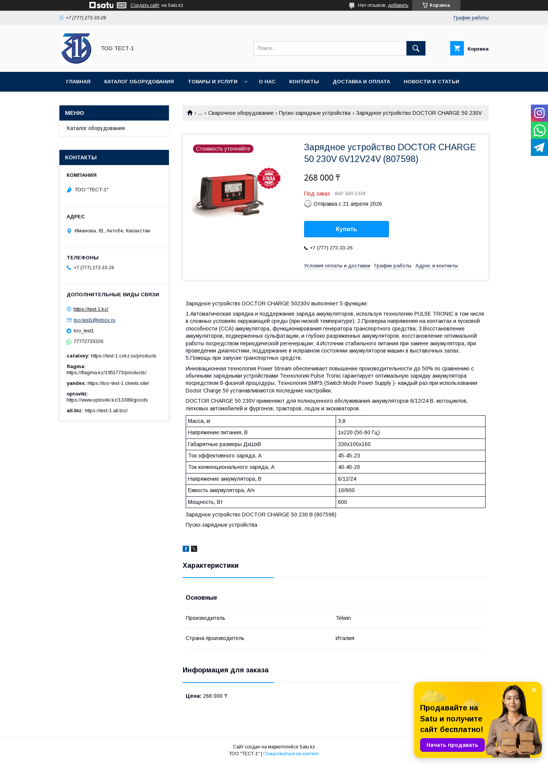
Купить (346, 229)
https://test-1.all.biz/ (106, 410)
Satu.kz (307, 747)
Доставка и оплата (361, 81)
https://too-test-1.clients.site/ (118, 383)
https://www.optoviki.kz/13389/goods (107, 400)
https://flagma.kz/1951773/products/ (107, 372)
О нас (267, 81)
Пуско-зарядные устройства (314, 113)
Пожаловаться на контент (291, 753)
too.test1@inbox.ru (94, 320)
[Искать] (415, 48)
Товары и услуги (212, 81)
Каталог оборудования (139, 81)
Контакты (304, 81)
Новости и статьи (431, 81)
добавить (398, 5)
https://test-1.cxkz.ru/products (123, 356)
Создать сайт (145, 5)
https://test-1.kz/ (90, 309)
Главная (78, 81)
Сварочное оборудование (241, 113)
